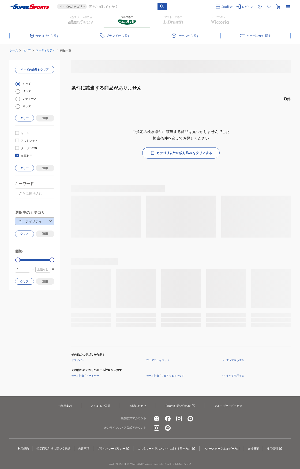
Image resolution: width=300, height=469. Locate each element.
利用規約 (23, 448)
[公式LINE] (168, 428)
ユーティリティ (45, 50)
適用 (45, 118)
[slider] (17, 259)
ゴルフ (26, 50)
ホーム (13, 50)
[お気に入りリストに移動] (269, 6)
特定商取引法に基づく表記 (53, 448)
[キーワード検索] (162, 6)
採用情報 (275, 448)
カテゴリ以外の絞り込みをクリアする (181, 153)
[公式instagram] (179, 418)
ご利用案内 (65, 406)
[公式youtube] (190, 418)
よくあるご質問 (100, 406)
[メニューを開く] (288, 6)
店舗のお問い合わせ (180, 406)
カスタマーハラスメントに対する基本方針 (167, 448)
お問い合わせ (137, 406)
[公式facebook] (168, 418)
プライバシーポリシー (113, 448)
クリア (24, 118)
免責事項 (83, 448)
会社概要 (253, 448)
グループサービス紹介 (228, 406)
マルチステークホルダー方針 (221, 448)
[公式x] (156, 418)
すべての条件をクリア (35, 69)
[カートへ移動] (278, 6)
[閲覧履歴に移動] (259, 6)
